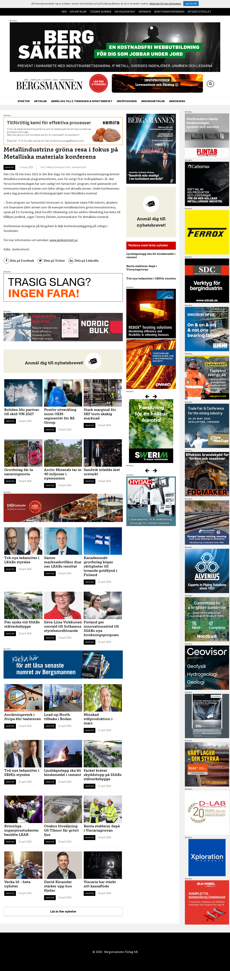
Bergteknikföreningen (169, 11)
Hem (64, 11)
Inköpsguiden (127, 101)
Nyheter (24, 101)
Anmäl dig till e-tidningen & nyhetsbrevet (81, 101)
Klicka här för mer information (165, 3)
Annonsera (177, 101)
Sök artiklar (78, 11)
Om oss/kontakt (124, 11)
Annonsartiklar (153, 101)
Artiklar (40, 101)
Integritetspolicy (199, 11)
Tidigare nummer (100, 11)
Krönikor (145, 11)
